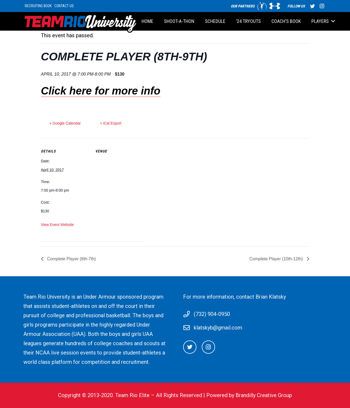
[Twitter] (189, 347)
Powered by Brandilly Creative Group (249, 395)
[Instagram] (208, 347)
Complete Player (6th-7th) (71, 259)
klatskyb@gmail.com (218, 327)
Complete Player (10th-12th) (276, 259)
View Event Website (57, 224)
